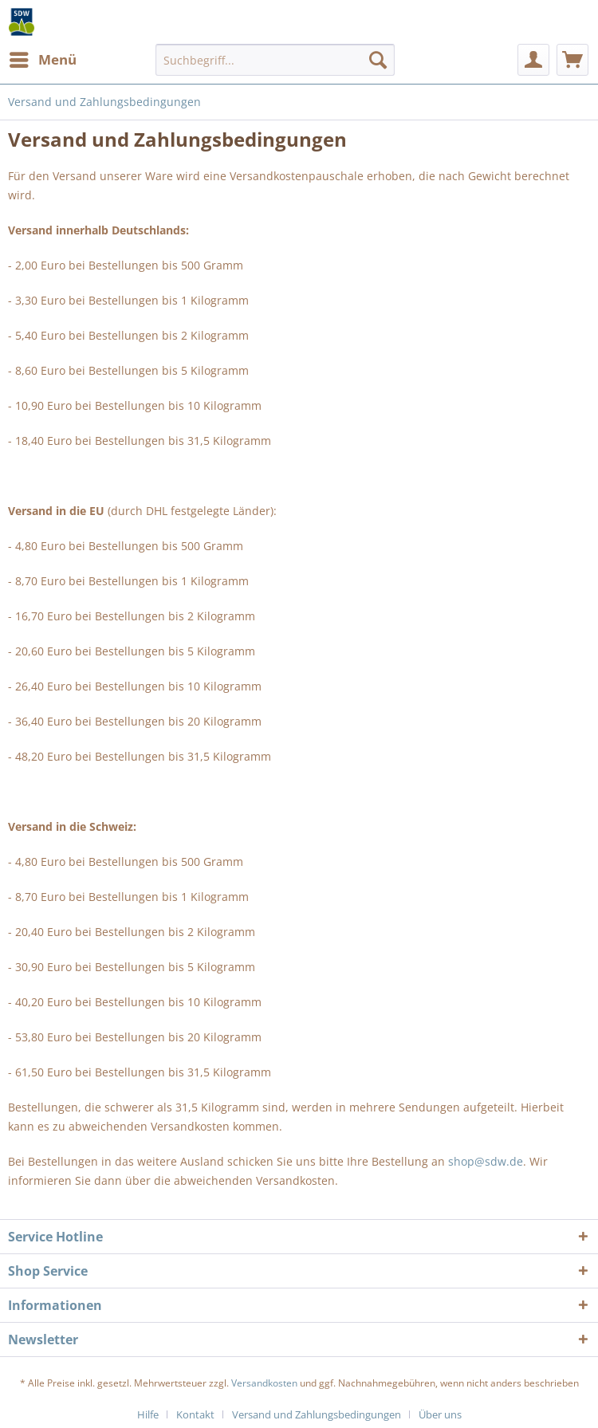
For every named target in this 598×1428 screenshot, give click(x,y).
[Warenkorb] (572, 60)
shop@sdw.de (485, 1161)
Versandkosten (264, 1383)
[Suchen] (378, 60)
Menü (43, 58)
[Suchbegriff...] (275, 60)
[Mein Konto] (533, 60)
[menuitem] (42, 60)
